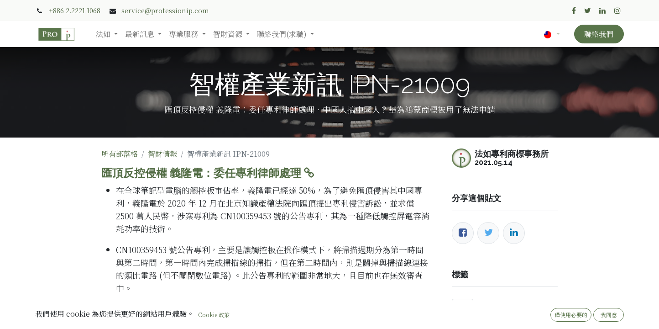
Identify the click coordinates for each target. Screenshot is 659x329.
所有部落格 (119, 154)
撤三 (462, 304)
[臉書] (463, 233)
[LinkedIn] (514, 233)
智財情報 (162, 154)
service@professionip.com (165, 10)
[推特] (488, 233)
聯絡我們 (598, 34)
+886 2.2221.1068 (74, 10)
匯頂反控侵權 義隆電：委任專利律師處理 (207, 173)
